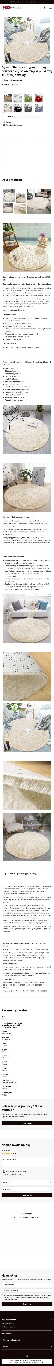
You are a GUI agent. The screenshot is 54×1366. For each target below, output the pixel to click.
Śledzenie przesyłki (8, 1327)
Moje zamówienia (9, 1320)
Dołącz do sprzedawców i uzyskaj (27, 117)
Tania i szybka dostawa (14, 125)
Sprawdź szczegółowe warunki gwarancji (27, 1217)
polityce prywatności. (10, 1299)
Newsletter (9, 1275)
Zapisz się (27, 1304)
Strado (4, 1019)
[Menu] (50, 8)
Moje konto (6, 1334)
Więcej (15, 1027)
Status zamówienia (8, 1323)
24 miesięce (6, 1039)
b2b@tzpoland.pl (35, 1360)
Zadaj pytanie (27, 1123)
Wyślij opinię (27, 1195)
